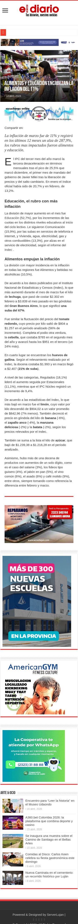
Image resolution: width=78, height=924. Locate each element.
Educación (12, 218)
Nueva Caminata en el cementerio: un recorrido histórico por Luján (49, 874)
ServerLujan (55, 914)
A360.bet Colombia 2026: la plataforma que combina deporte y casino (49, 821)
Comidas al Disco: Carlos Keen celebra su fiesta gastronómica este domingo (49, 857)
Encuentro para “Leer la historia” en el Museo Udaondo (49, 802)
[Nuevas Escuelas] (36, 601)
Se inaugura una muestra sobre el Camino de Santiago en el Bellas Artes (48, 839)
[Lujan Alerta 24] (39, 42)
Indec (8, 249)
